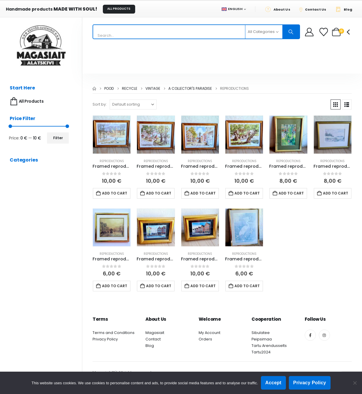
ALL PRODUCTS (118, 8)
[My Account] (309, 32)
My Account (209, 332)
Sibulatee (261, 332)
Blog (149, 345)
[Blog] (345, 9)
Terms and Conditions (114, 332)
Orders (205, 339)
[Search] (291, 32)
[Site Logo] (41, 45)
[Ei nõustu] (355, 383)
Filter (58, 137)
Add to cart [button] (114, 193)
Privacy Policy (105, 339)
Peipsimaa (262, 339)
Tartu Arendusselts (269, 345)
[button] (336, 104)
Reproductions (112, 161)
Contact (153, 339)
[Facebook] (310, 335)
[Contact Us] (314, 9)
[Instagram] (324, 335)
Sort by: (100, 104)
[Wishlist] (324, 32)
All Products (26, 101)
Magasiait (154, 332)
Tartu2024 (261, 352)
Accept (273, 382)
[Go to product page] (111, 134)
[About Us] (279, 9)
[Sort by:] (133, 104)
